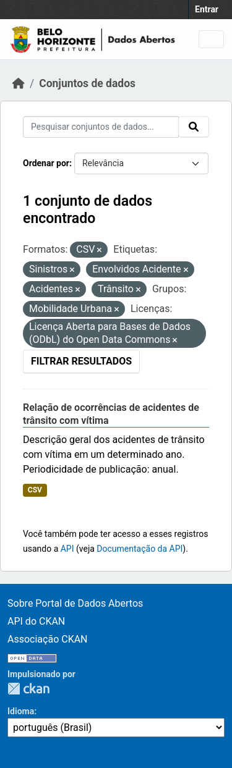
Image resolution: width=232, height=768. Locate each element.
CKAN (28, 688)
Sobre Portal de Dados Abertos (75, 603)
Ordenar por (46, 163)
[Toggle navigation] (211, 39)
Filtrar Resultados (81, 361)
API (67, 549)
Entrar (206, 9)
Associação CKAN (47, 639)
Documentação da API (140, 549)
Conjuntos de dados (87, 83)
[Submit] (193, 126)
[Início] (18, 83)
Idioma (20, 711)
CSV (35, 490)
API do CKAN (36, 621)
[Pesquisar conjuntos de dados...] (101, 127)
